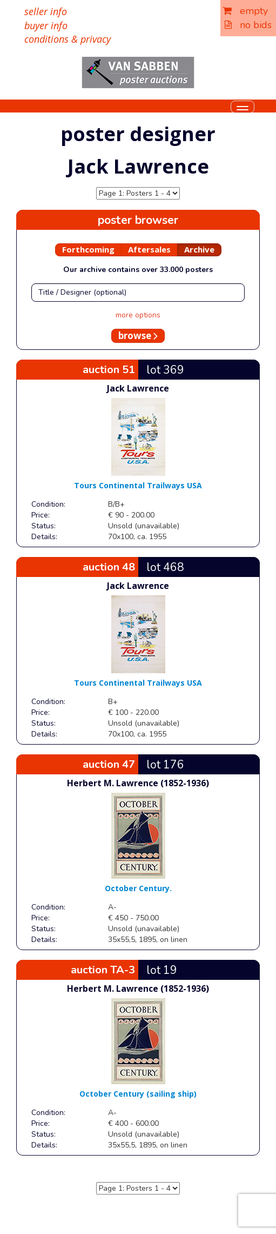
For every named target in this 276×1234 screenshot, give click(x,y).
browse (138, 335)
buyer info (46, 25)
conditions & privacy (67, 38)
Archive (199, 249)
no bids (248, 24)
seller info (45, 11)
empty (245, 10)
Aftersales (149, 249)
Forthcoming (88, 249)
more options (138, 315)
